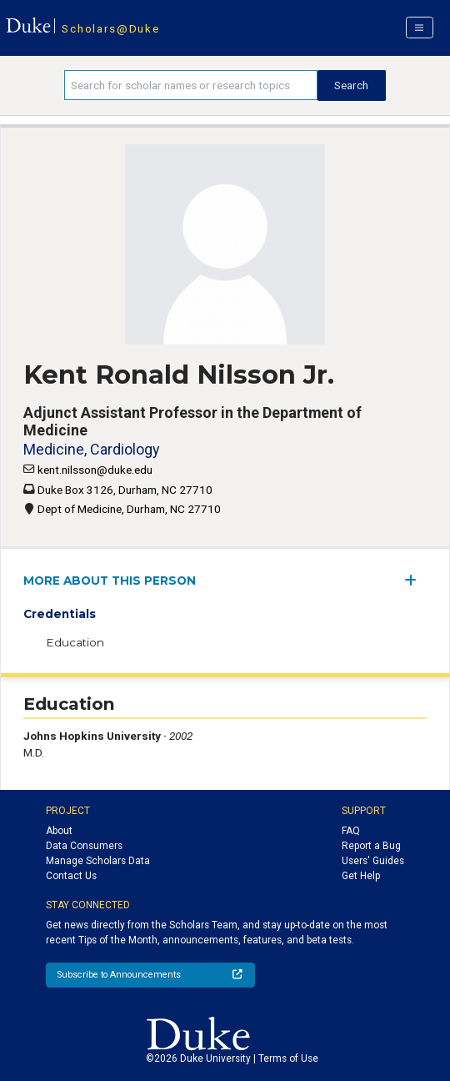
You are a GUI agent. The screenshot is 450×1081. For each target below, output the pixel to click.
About (59, 831)
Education (75, 642)
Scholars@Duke (110, 28)
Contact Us (71, 876)
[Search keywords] (191, 85)
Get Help (361, 876)
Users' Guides (373, 861)
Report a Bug (371, 846)
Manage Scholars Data (98, 861)
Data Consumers (84, 846)
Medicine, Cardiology (91, 449)
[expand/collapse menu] (415, 580)
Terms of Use (288, 1058)
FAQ (351, 831)
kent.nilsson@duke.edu (95, 469)
